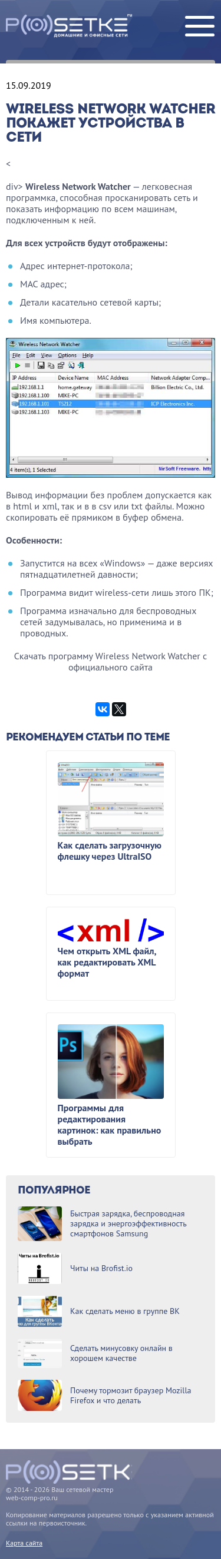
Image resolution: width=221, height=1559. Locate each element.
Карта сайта (24, 1542)
